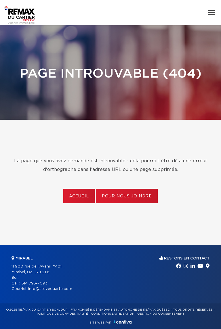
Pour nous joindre (127, 196)
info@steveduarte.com (50, 289)
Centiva (122, 322)
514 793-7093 (34, 283)
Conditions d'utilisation (112, 313)
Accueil (79, 196)
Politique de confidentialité (62, 313)
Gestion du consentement (160, 313)
